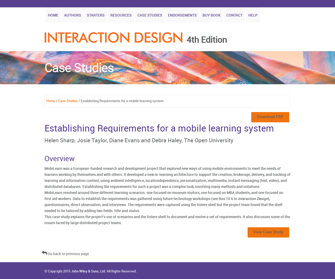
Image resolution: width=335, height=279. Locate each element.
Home (53, 15)
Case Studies (149, 15)
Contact (234, 15)
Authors (72, 15)
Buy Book (212, 15)
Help (253, 15)
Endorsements (182, 15)
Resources (121, 15)
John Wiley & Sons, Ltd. (88, 271)
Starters (96, 15)
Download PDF (270, 117)
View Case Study (268, 232)
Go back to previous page (65, 254)
